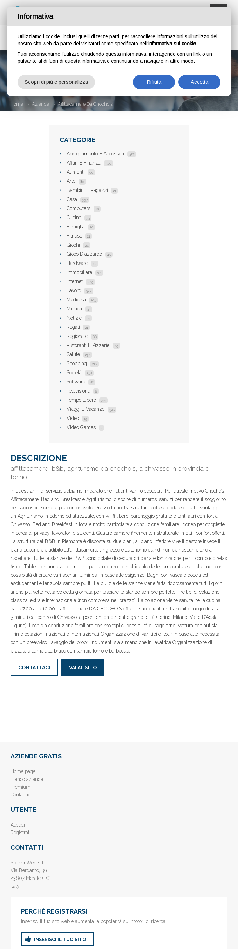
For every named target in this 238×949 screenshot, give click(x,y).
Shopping (83, 363)
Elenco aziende (27, 779)
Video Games (85, 427)
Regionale (82, 336)
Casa (78, 199)
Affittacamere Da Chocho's (85, 104)
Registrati (20, 832)
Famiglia (81, 226)
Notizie (79, 318)
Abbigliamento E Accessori (101, 153)
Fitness (79, 236)
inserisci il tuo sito (60, 939)
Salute (79, 354)
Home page (23, 771)
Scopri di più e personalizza (56, 82)
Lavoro (80, 290)
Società (80, 372)
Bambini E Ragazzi (92, 190)
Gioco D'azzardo (90, 254)
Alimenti (81, 172)
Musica (79, 309)
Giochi (78, 245)
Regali (78, 327)
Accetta (199, 82)
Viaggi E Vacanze (91, 409)
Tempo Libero (87, 400)
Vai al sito (83, 667)
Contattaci (34, 667)
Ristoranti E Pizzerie (93, 345)
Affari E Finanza (90, 163)
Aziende (40, 104)
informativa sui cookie (172, 43)
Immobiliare (85, 272)
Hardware (82, 263)
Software (81, 382)
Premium (20, 787)
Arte (76, 181)
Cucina (79, 217)
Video (78, 418)
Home (17, 104)
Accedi (18, 825)
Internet (81, 281)
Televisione (83, 391)
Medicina (82, 299)
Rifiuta (154, 82)
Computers (84, 208)
